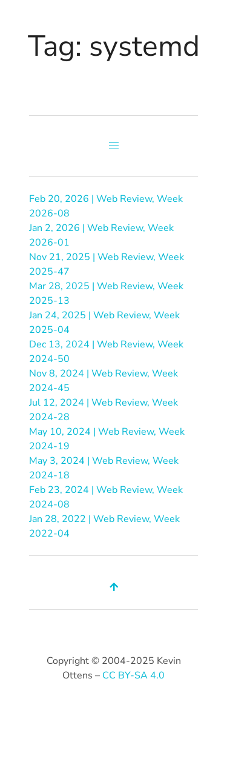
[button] (114, 146)
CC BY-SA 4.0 (133, 675)
